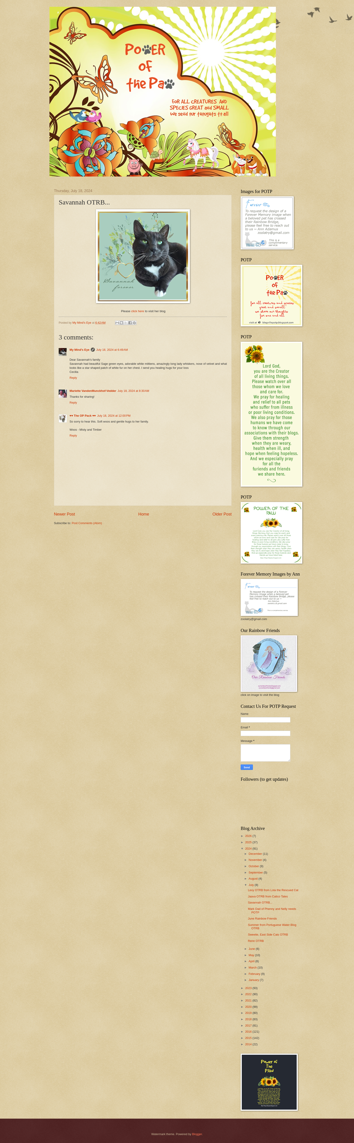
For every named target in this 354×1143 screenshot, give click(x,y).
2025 (248, 842)
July (251, 885)
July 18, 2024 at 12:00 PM (113, 415)
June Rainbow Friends (262, 918)
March (253, 967)
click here (138, 311)
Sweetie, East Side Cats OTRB (268, 934)
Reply (73, 377)
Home (143, 514)
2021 (248, 1000)
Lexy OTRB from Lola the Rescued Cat (273, 890)
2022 (248, 994)
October (254, 866)
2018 (248, 1019)
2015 (248, 1038)
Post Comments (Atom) (87, 523)
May (252, 955)
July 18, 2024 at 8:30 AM (133, 391)
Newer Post (64, 514)
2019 (248, 1013)
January (254, 980)
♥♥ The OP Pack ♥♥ (83, 415)
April (252, 961)
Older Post (222, 514)
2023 (248, 988)
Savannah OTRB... (260, 902)
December (256, 853)
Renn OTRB (256, 941)
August (254, 878)
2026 (248, 836)
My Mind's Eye (79, 349)
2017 (248, 1025)
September (256, 872)
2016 (248, 1031)
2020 (248, 1006)
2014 (248, 1044)
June (252, 948)
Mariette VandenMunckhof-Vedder (93, 391)
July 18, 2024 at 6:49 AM (112, 349)
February (255, 974)
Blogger (197, 1134)
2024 (248, 848)
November (256, 860)
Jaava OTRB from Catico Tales (268, 896)
